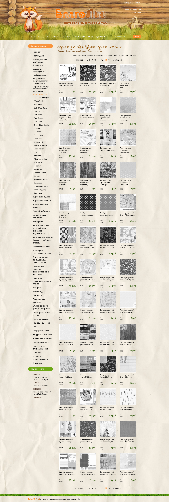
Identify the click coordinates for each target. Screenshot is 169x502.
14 (109, 60)
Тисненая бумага (40, 319)
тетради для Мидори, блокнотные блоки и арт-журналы (41, 89)
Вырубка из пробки (42, 201)
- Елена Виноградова (41, 98)
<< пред (79, 60)
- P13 (35, 152)
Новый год (38, 292)
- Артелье (36, 176)
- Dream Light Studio (41, 125)
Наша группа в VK (97, 37)
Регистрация (128, 3)
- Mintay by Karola (40, 146)
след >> (119, 60)
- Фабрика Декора (40, 190)
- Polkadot (37, 156)
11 (99, 60)
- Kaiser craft (37, 139)
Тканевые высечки (41, 323)
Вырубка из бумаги (41, 197)
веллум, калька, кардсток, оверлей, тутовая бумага (40, 81)
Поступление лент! (40, 386)
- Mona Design (38, 149)
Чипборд (37, 353)
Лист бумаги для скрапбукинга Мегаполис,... (85, 183)
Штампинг (37, 363)
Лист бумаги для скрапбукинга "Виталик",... (65, 150)
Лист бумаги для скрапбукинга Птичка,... (65, 215)
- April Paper (37, 105)
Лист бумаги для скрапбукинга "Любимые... (85, 150)
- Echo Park (37, 128)
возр (96, 55)
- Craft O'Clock (38, 111)
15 (113, 60)
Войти (137, 3)
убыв (101, 55)
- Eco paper (37, 132)
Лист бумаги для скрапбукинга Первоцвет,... (125, 183)
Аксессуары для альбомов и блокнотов (40, 62)
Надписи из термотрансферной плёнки (42, 281)
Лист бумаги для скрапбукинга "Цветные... (65, 183)
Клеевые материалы (42, 247)
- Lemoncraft (38, 142)
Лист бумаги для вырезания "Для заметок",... (65, 118)
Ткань (35, 327)
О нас (45, 37)
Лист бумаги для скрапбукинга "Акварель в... (105, 118)
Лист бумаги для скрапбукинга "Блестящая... (125, 118)
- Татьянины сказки (40, 186)
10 (95, 60)
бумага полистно (40, 94)
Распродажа (38, 56)
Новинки (37, 52)
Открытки (37, 295)
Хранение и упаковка (42, 338)
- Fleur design (38, 135)
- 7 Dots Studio (38, 101)
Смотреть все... (38, 397)
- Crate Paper (38, 118)
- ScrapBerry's (38, 163)
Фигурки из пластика (42, 335)
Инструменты (39, 222)
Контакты (80, 37)
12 (102, 60)
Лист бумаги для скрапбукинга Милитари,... (105, 183)
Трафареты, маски (41, 331)
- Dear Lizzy (37, 122)
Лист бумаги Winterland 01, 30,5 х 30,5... (127, 86)
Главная (35, 37)
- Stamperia (37, 169)
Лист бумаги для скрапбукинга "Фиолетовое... (125, 150)
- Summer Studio (39, 173)
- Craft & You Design (40, 108)
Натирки (37, 288)
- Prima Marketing (40, 159)
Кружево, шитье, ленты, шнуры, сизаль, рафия (40, 260)
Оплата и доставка (61, 37)
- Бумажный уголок (40, 180)
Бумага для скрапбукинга (76, 51)
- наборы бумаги (39, 75)
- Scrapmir (37, 166)
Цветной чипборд (41, 342)
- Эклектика (37, 193)
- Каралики (37, 183)
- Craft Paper (37, 115)
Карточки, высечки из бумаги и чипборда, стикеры (43, 240)
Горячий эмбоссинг (41, 211)
